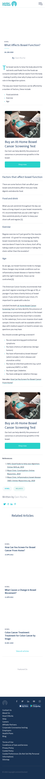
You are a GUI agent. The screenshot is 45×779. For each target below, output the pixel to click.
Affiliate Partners (9, 724)
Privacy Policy (8, 748)
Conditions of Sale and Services (15, 745)
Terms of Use (7, 742)
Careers (5, 721)
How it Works (7, 716)
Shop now (22, 164)
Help (4, 719)
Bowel (6, 42)
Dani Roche (21, 497)
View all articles (22, 651)
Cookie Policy (7, 751)
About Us (6, 713)
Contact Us (7, 710)
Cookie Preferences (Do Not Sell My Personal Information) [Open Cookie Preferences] (20, 755)
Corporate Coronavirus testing (15, 727)
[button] (40, 4)
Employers (6, 730)
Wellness (19, 489)
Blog (4, 736)
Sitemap (5, 759)
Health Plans (7, 733)
